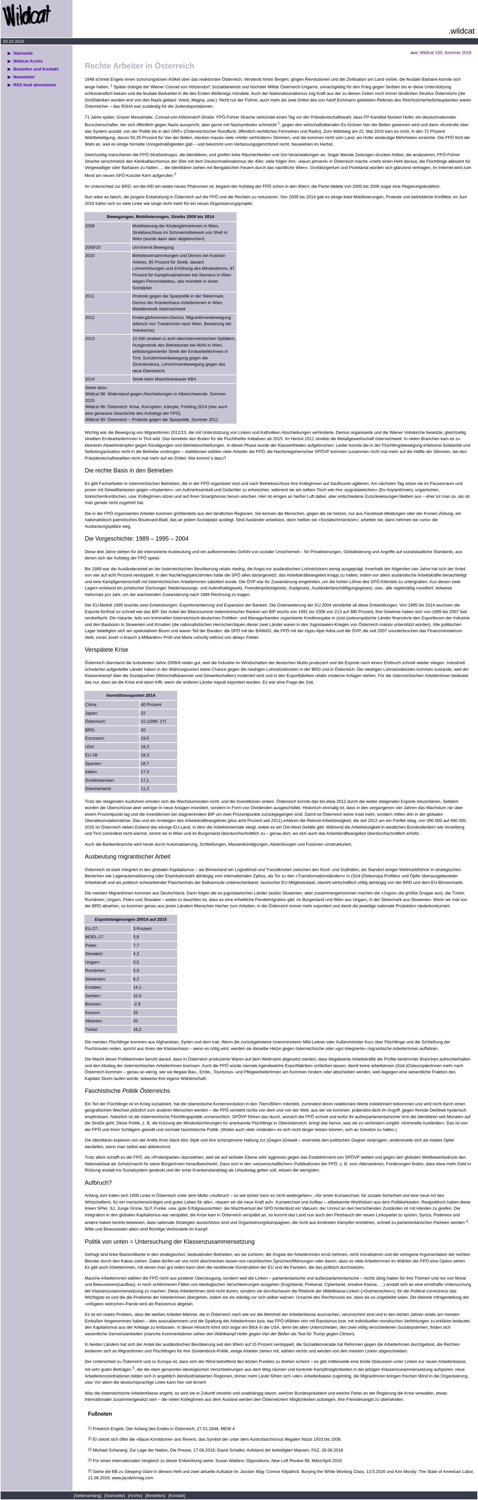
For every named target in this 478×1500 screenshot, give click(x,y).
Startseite (23, 53)
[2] (90, 1438)
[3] (90, 1449)
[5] (90, 1471)
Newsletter (24, 76)
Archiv (28, 61)
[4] (90, 1460)
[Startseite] (114, 1495)
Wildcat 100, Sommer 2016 (445, 52)
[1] (90, 1428)
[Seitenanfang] (88, 1495)
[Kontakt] (176, 1495)
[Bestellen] (155, 1495)
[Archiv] (135, 1495)
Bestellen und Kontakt (35, 69)
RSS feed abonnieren (34, 84)
